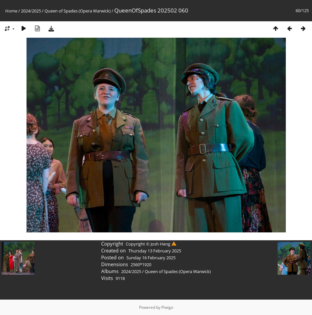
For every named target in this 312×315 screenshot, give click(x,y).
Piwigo (167, 307)
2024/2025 (31, 11)
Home (11, 11)
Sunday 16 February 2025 (150, 258)
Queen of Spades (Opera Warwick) (78, 11)
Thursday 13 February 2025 (154, 251)
